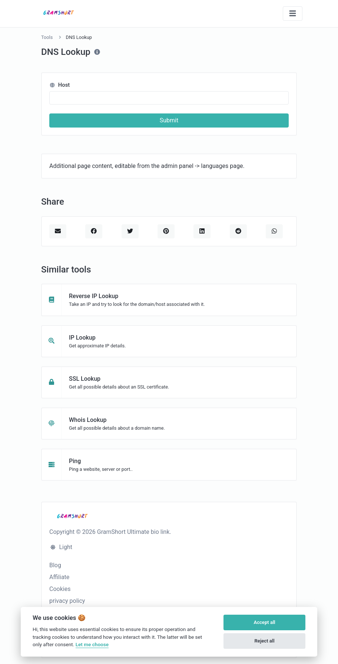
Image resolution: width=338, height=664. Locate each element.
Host (59, 85)
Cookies (59, 588)
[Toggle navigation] (292, 13)
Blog (55, 565)
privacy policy (67, 600)
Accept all (264, 622)
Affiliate (59, 577)
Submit (169, 120)
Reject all (265, 641)
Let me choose (92, 644)
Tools (47, 37)
